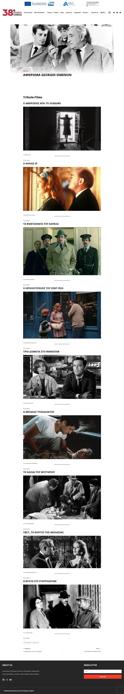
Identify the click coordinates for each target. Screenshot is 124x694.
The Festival (28, 12)
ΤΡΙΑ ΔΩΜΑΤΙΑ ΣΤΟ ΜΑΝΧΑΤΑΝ (41, 351)
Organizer (77, 12)
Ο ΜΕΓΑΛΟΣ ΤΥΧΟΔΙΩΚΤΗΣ (38, 412)
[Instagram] (117, 12)
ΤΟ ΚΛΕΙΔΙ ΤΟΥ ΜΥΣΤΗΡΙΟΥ (39, 472)
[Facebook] (114, 12)
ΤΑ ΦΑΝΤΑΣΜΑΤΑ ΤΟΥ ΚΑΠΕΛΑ (41, 224)
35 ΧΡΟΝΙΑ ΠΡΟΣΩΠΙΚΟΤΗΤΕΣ (82, 650)
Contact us (94, 12)
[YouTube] (120, 12)
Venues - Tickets (53, 12)
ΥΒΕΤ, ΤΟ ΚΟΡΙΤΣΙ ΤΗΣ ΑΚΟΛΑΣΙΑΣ (43, 532)
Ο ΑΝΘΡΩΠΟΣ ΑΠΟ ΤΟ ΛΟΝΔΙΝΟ (42, 103)
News (62, 12)
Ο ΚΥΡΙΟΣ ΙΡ (30, 163)
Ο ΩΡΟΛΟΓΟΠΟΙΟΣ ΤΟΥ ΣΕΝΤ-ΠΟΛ (43, 288)
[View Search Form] (110, 13)
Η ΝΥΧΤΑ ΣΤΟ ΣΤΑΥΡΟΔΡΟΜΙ (39, 581)
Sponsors (69, 12)
